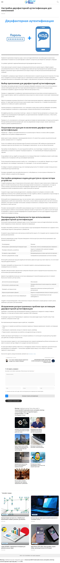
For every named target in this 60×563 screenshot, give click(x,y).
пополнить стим (32, 354)
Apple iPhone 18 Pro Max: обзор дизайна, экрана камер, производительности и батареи (43, 548)
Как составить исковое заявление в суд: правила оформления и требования (21, 483)
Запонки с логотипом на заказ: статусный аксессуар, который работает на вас (22, 431)
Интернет (5, 515)
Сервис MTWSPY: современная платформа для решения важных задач (13, 548)
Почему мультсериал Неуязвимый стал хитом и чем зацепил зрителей (37, 466)
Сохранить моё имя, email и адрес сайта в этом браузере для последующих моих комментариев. (25, 392)
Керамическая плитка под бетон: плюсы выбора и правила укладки (21, 466)
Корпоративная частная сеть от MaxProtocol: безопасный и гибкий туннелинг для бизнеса (13, 519)
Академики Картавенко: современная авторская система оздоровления (37, 431)
